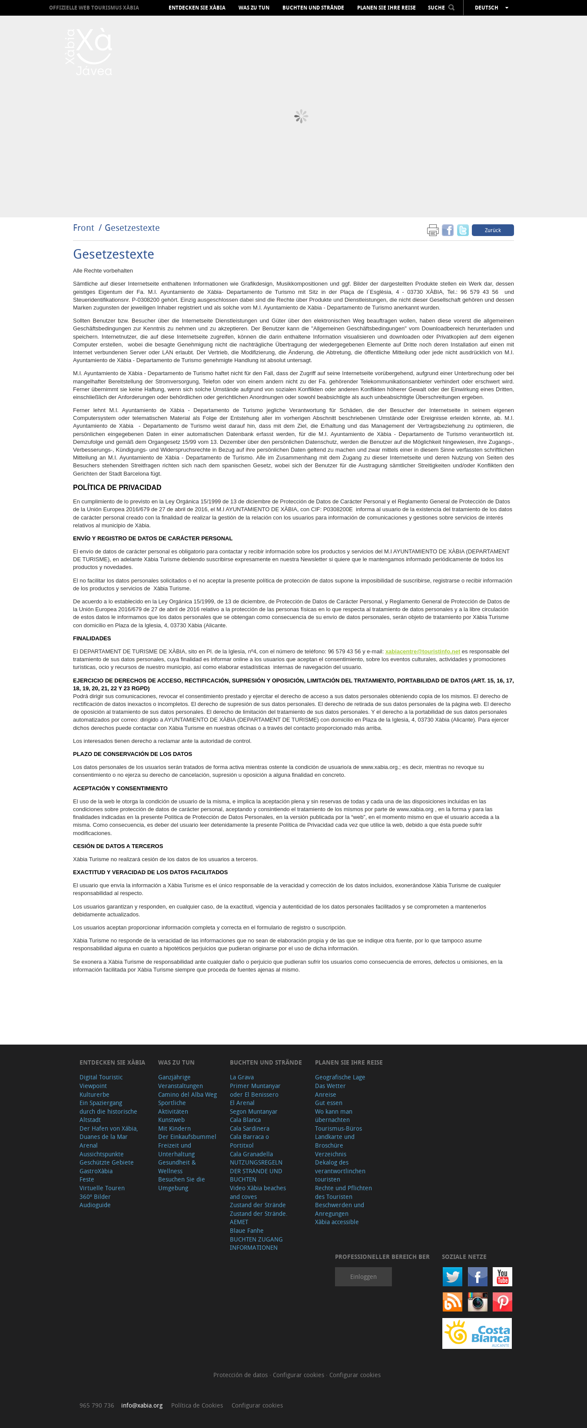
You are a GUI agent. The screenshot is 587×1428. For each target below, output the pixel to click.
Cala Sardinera (249, 1128)
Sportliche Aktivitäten (173, 1106)
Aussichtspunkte (102, 1154)
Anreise (325, 1094)
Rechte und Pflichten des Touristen (343, 1192)
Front (83, 227)
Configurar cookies (299, 1375)
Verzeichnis (330, 1154)
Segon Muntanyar (254, 1111)
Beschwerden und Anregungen (339, 1209)
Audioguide (95, 1205)
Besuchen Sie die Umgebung (181, 1183)
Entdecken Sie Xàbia (197, 7)
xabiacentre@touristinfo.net (422, 651)
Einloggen (363, 1276)
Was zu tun (254, 7)
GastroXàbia (96, 1171)
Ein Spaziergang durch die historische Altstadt (108, 1111)
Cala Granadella (251, 1154)
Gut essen (328, 1102)
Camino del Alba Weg (187, 1094)
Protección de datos (241, 1375)
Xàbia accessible (337, 1222)
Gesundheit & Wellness (177, 1166)
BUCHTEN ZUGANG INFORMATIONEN (256, 1243)
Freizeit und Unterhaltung (176, 1149)
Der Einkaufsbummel (187, 1136)
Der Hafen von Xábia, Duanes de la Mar (109, 1132)
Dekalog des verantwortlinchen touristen (340, 1170)
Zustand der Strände (258, 1205)
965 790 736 (97, 1405)
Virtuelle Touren (102, 1188)
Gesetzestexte (132, 227)
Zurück (493, 229)
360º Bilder (95, 1196)
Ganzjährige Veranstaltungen (180, 1081)
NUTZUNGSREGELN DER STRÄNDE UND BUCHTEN (256, 1170)
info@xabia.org (142, 1405)
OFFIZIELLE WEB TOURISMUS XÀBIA (94, 7)
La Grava (242, 1077)
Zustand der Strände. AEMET (259, 1217)
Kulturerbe (94, 1094)
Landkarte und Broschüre (335, 1140)
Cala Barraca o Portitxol (249, 1140)
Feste (87, 1179)
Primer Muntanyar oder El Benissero (255, 1090)
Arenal (89, 1145)
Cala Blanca (245, 1119)
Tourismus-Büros (338, 1128)
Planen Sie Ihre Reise (386, 7)
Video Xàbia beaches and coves (258, 1192)
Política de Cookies (197, 1405)
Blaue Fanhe (247, 1230)
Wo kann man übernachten (333, 1115)
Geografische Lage (340, 1077)
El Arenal (242, 1102)
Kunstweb (171, 1119)
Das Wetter (330, 1086)
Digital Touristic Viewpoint (101, 1081)
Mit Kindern (174, 1128)
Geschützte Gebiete (107, 1162)
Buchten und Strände (313, 7)
